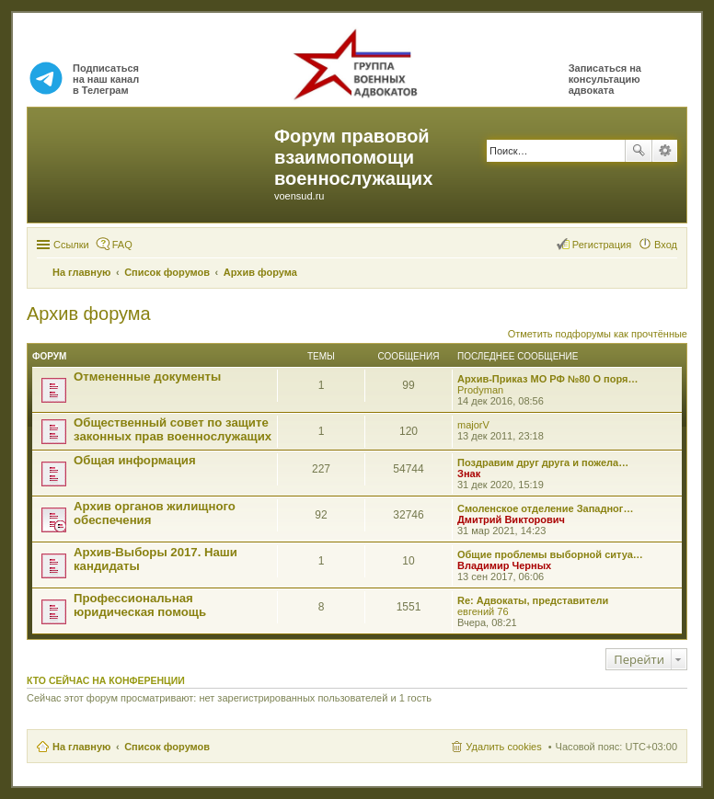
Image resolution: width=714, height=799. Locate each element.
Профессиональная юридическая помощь (140, 605)
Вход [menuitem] (665, 244)
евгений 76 (483, 611)
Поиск (638, 151)
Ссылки (71, 244)
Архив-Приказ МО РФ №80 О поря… (547, 378)
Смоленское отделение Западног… (545, 508)
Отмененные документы (147, 376)
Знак (468, 473)
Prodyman (480, 389)
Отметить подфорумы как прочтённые (597, 333)
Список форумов (167, 746)
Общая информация (135, 460)
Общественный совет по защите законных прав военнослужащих (172, 429)
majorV (473, 424)
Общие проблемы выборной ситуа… (550, 554)
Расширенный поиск (664, 151)
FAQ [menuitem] (122, 244)
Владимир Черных (504, 565)
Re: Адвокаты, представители (532, 600)
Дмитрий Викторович (511, 519)
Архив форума (89, 313)
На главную (81, 746)
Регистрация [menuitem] (601, 244)
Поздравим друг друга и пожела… (542, 462)
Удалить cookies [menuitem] (503, 746)
